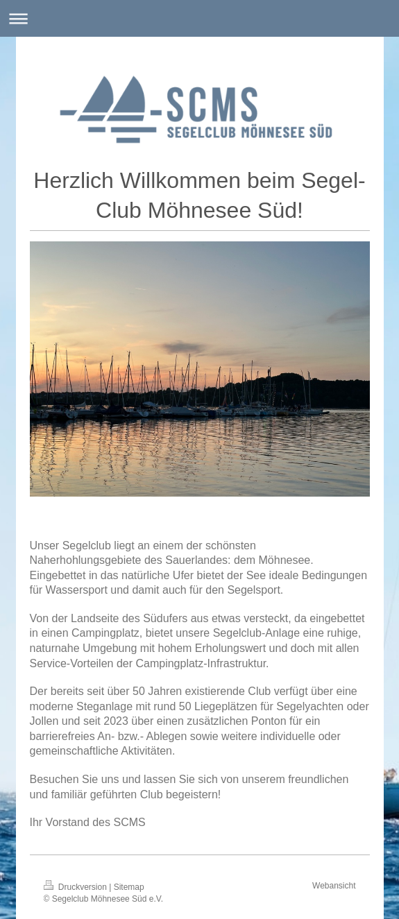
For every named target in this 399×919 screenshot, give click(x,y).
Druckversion (77, 887)
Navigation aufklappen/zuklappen (199, 18)
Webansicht (333, 886)
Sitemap (129, 887)
